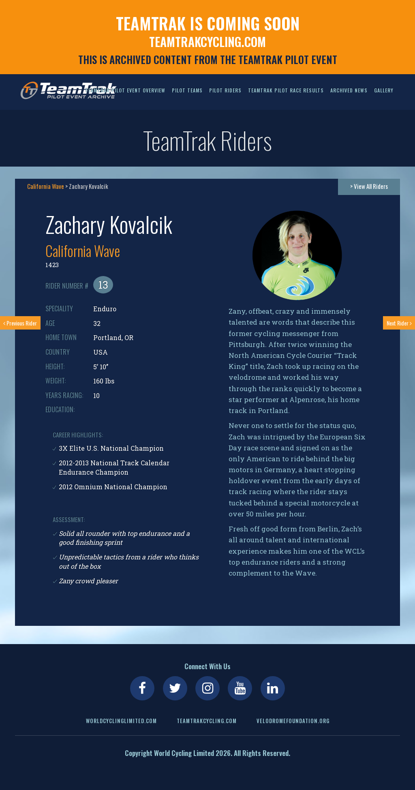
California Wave (45, 186)
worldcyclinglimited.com (121, 721)
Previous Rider (20, 323)
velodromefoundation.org (293, 721)
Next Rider (399, 323)
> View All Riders (369, 186)
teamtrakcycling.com (207, 41)
